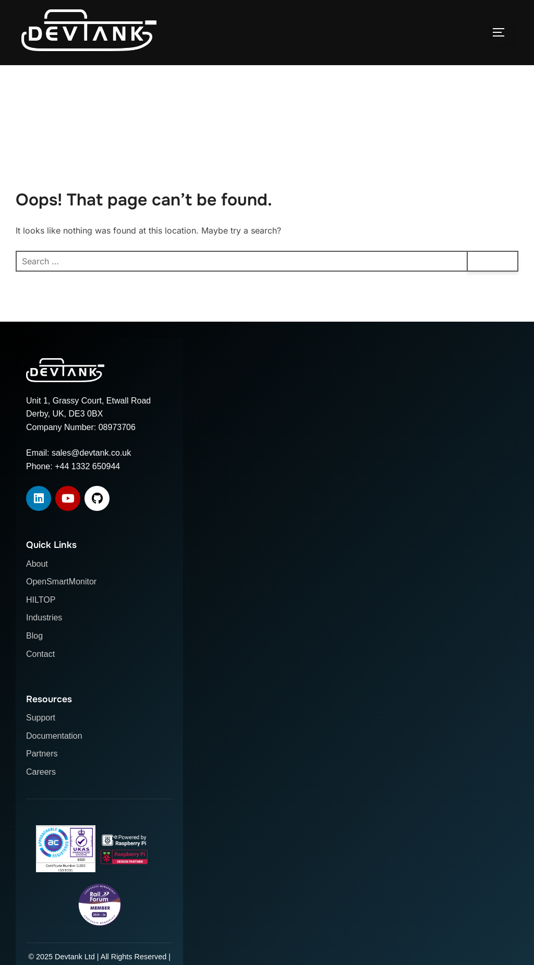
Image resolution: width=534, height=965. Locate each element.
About (37, 563)
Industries (44, 617)
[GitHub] (97, 498)
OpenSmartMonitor (61, 581)
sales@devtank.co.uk (91, 452)
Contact (40, 654)
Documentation (54, 735)
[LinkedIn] (38, 498)
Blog (34, 635)
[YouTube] (67, 498)
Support (40, 717)
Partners (41, 753)
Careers (41, 771)
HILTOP (40, 599)
